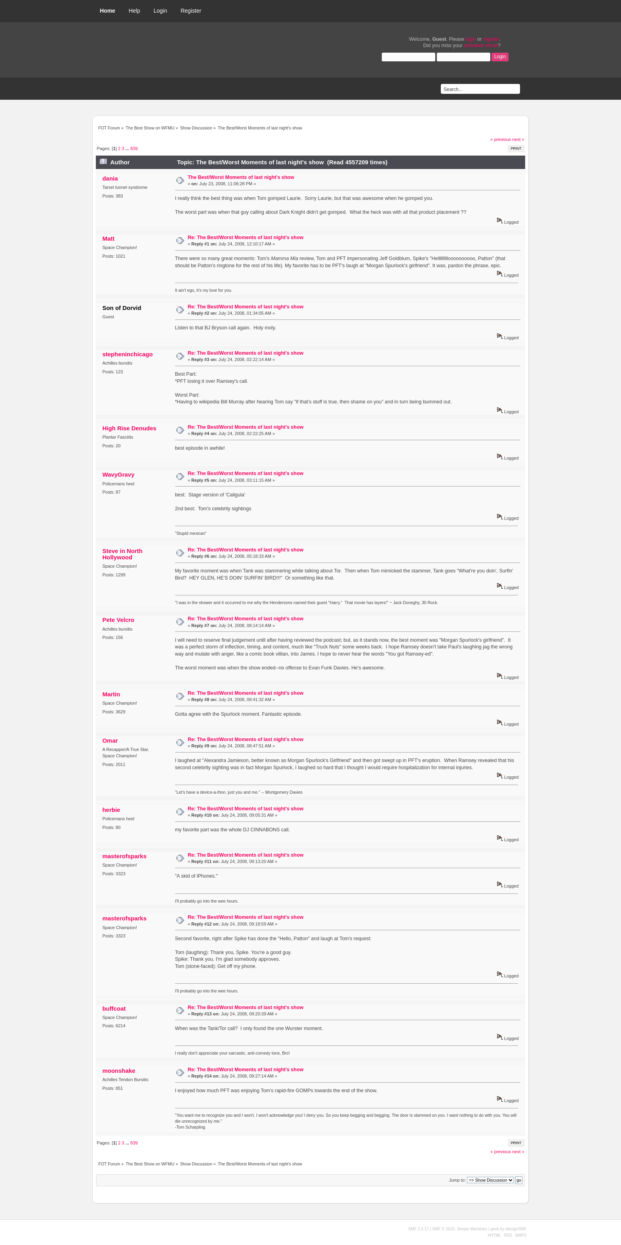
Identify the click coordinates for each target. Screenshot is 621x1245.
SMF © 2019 (443, 1229)
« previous (500, 139)
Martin (111, 694)
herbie (111, 809)
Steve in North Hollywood (122, 554)
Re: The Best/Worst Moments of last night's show (245, 237)
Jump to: (457, 1180)
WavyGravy (118, 474)
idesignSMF (515, 1229)
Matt (108, 238)
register (491, 39)
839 (134, 148)
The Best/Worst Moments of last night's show (241, 177)
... (128, 148)
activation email (481, 45)
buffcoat (114, 1008)
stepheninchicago (127, 354)
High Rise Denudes (129, 428)
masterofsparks (124, 856)
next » (518, 139)
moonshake (118, 1070)
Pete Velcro (118, 619)
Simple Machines (472, 1229)
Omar (110, 740)
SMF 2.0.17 (418, 1229)
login (470, 39)
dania (110, 178)
